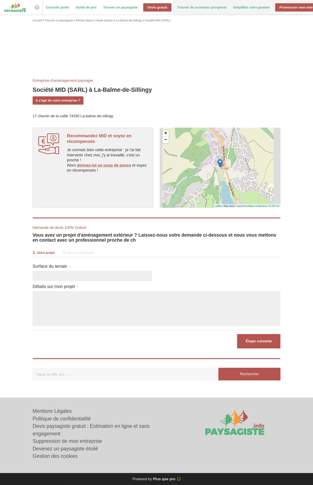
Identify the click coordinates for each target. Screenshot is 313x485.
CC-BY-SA (273, 206)
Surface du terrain (52, 266)
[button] (58, 7)
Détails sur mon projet (55, 286)
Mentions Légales (52, 411)
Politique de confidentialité (62, 418)
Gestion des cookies (55, 456)
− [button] (165, 140)
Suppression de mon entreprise (67, 441)
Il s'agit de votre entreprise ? (58, 100)
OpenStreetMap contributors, (252, 206)
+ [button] (165, 133)
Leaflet (218, 206)
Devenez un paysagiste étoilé (65, 449)
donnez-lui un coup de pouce (104, 165)
